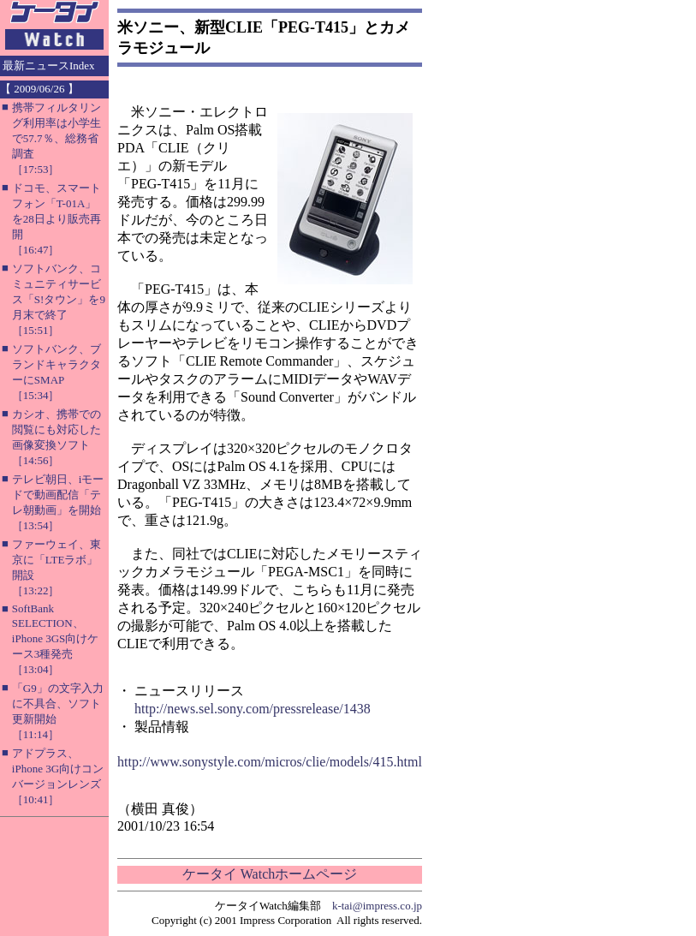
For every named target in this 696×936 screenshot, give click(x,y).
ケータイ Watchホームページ (269, 874)
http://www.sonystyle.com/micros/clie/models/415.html (269, 761)
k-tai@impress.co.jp (377, 905)
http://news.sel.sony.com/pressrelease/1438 (252, 708)
